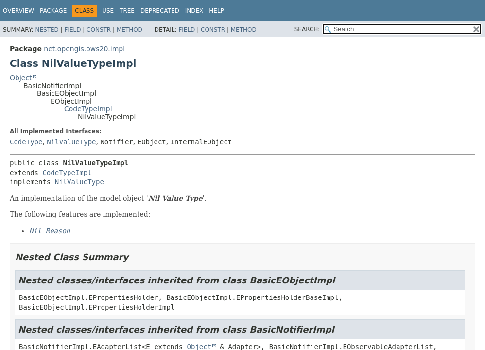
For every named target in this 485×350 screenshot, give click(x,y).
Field (72, 29)
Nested (46, 29)
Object (21, 78)
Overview (18, 10)
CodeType (26, 142)
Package (53, 10)
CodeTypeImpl (88, 109)
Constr (99, 29)
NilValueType (71, 142)
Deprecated (159, 10)
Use (108, 10)
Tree (127, 10)
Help (216, 10)
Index (194, 10)
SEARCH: (307, 29)
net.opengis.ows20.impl (84, 48)
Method (129, 29)
